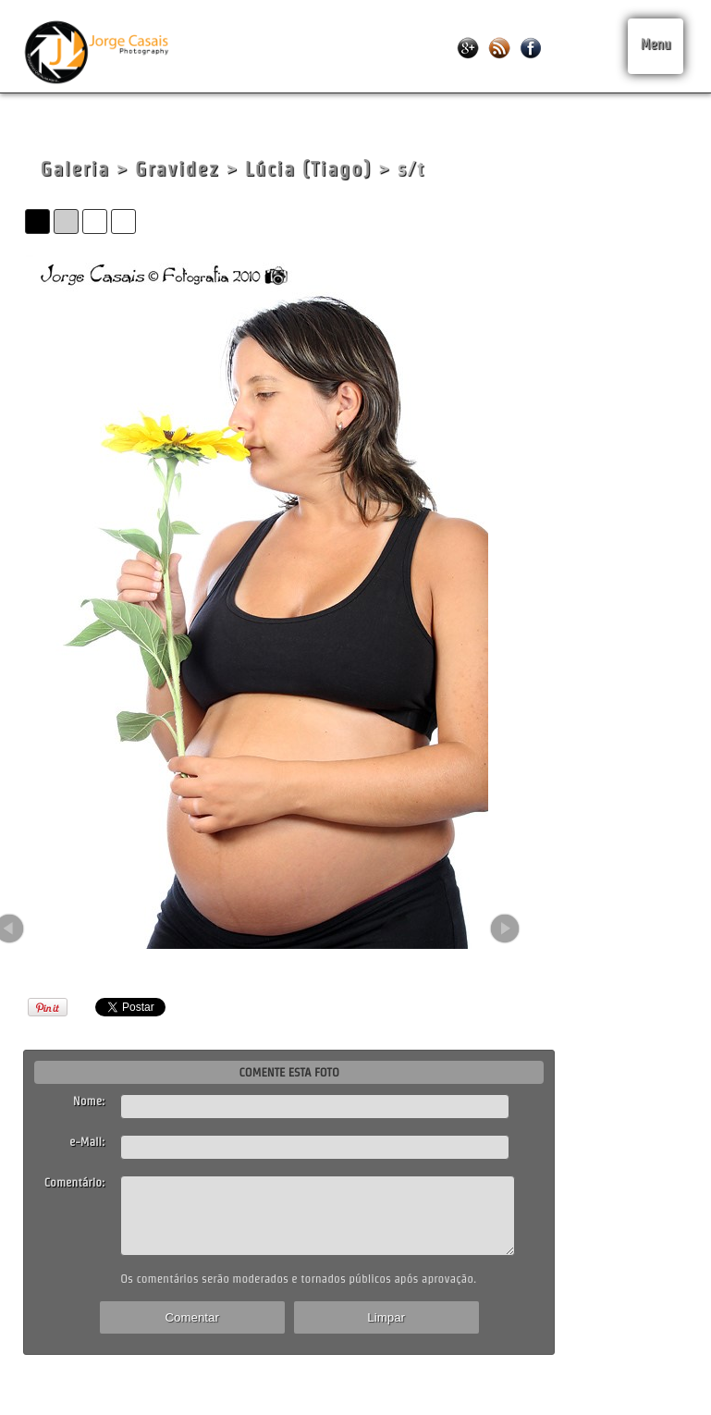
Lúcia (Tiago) (308, 168)
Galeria (74, 168)
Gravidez (177, 168)
